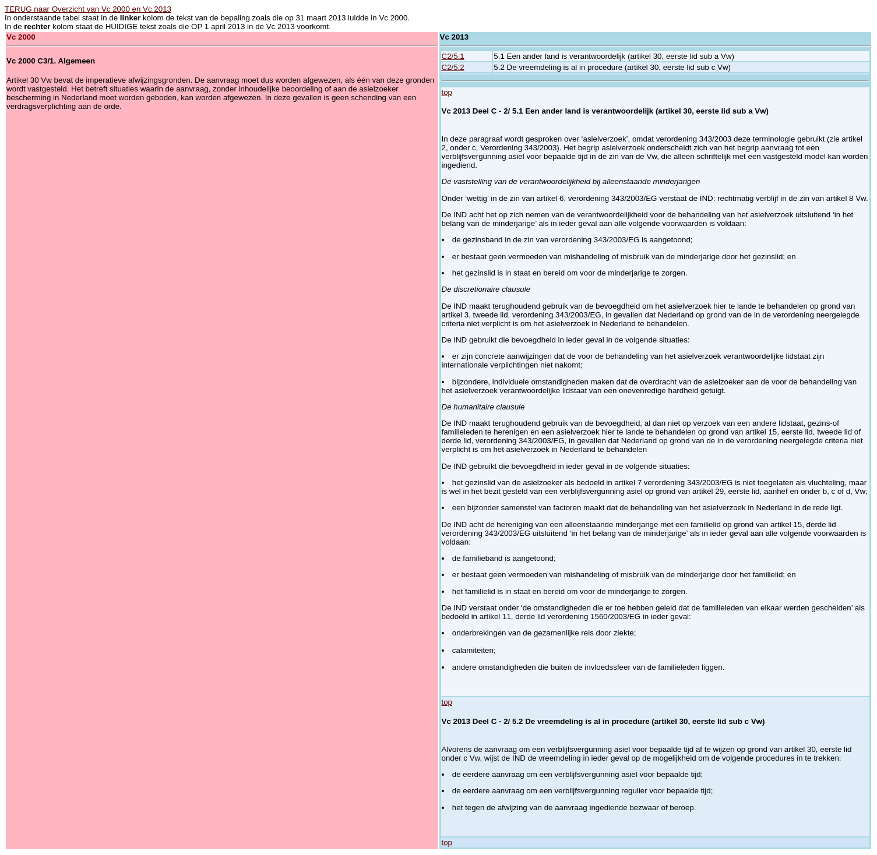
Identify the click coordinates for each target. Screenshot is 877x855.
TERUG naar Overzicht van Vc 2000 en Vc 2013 (88, 9)
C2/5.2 (453, 67)
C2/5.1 (453, 56)
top (447, 92)
